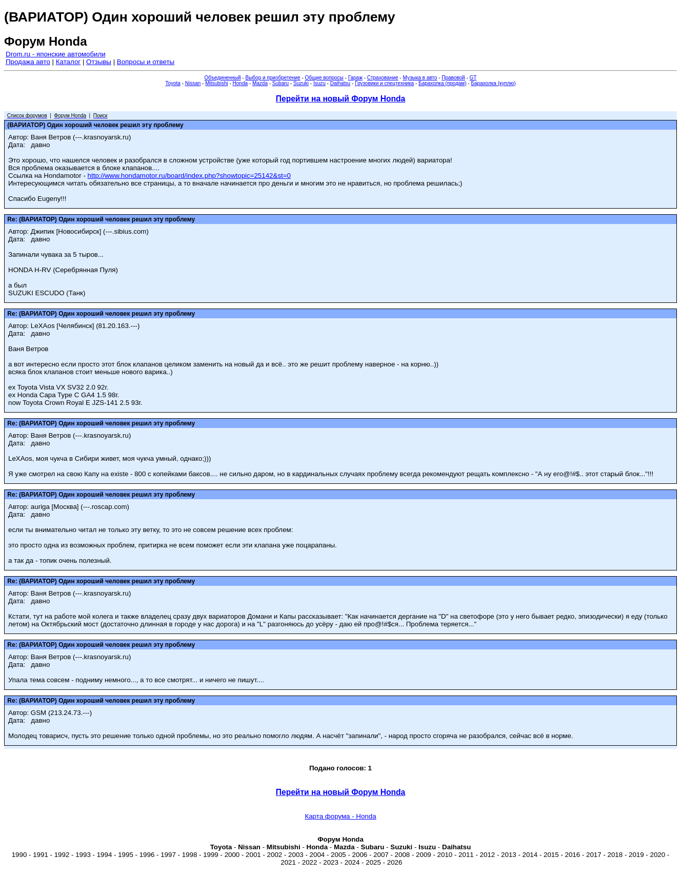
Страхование (382, 77)
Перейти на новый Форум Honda (340, 98)
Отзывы (98, 62)
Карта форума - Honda (340, 816)
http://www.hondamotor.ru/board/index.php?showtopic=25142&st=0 (189, 175)
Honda (240, 83)
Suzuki (301, 83)
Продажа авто (28, 62)
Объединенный (223, 77)
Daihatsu (340, 83)
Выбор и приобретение (272, 77)
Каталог (68, 62)
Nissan (193, 83)
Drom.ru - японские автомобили (56, 54)
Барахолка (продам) (442, 83)
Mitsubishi (216, 83)
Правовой (453, 77)
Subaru (280, 83)
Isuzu (319, 83)
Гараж (355, 77)
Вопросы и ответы (145, 62)
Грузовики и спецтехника (384, 83)
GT (473, 77)
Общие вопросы (324, 77)
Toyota (172, 83)
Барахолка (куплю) (493, 83)
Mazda (260, 83)
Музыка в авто (420, 77)
